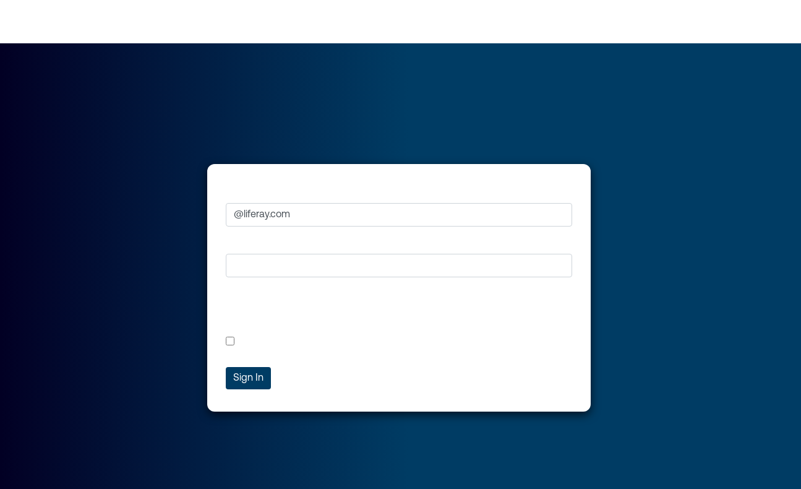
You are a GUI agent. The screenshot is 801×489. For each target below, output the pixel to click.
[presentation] (320, 311)
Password (248, 242)
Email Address (257, 192)
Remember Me (265, 341)
